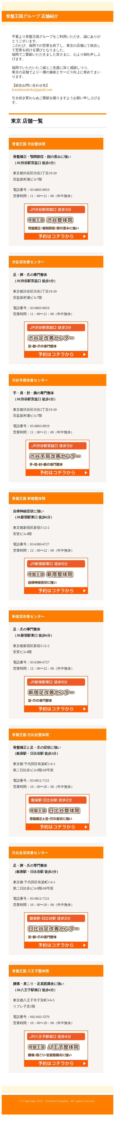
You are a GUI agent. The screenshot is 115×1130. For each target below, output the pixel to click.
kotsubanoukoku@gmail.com (32, 89)
